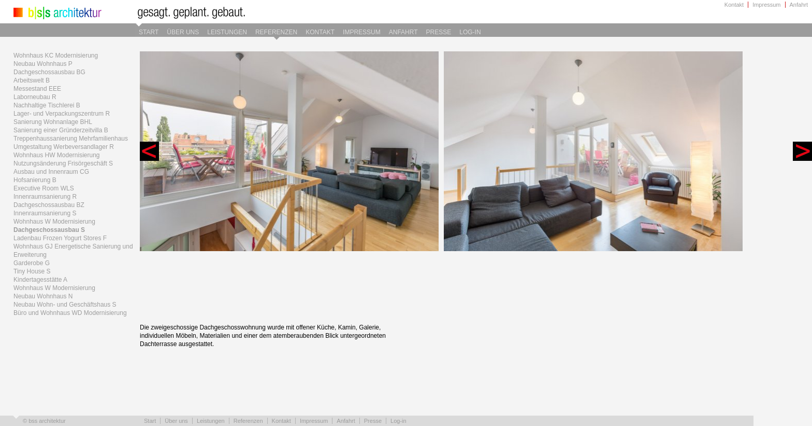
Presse (439, 32)
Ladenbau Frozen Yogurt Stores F (60, 238)
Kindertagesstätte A (40, 279)
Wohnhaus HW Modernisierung (56, 155)
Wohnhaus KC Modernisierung (55, 55)
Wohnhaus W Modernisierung (54, 221)
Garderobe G (31, 263)
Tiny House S (32, 271)
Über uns (183, 32)
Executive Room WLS (43, 188)
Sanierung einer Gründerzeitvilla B (60, 130)
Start (148, 32)
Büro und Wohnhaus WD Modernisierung (70, 313)
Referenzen (276, 32)
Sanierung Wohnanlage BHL (52, 122)
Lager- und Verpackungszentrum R (61, 113)
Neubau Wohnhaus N (43, 296)
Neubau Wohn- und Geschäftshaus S (65, 304)
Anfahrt (799, 5)
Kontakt (734, 5)
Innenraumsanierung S (44, 213)
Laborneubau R (34, 97)
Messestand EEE (37, 88)
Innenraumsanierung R (45, 196)
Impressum (766, 5)
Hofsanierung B (34, 180)
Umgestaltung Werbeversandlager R (63, 146)
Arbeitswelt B (31, 80)
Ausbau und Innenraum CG (51, 171)
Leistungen (227, 32)
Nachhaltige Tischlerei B (46, 105)
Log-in (470, 32)
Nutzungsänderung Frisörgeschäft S (63, 163)
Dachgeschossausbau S (49, 229)
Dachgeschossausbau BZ (48, 205)
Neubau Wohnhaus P (42, 63)
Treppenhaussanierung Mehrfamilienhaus (70, 138)
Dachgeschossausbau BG (49, 72)
